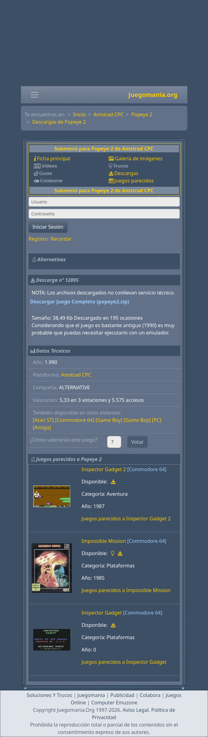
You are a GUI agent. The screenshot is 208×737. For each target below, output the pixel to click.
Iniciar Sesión (48, 226)
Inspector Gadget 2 (104, 469)
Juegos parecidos (134, 180)
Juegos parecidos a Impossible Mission (126, 590)
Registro (38, 238)
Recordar (61, 238)
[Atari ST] (43, 420)
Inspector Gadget (102, 612)
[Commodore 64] (74, 420)
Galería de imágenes (138, 158)
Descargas (126, 173)
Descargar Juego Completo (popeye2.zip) (79, 301)
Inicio (79, 114)
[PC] (156, 420)
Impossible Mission (104, 541)
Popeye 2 (141, 114)
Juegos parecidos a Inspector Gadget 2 (126, 518)
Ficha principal (53, 158)
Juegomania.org (152, 94)
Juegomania (91, 695)
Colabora (150, 695)
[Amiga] (42, 427)
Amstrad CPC (108, 114)
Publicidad (122, 695)
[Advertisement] (104, 43)
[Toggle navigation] (34, 95)
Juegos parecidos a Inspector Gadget (124, 662)
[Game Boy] (109, 420)
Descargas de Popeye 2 (59, 121)
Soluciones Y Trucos (49, 695)
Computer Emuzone (114, 702)
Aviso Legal (136, 710)
